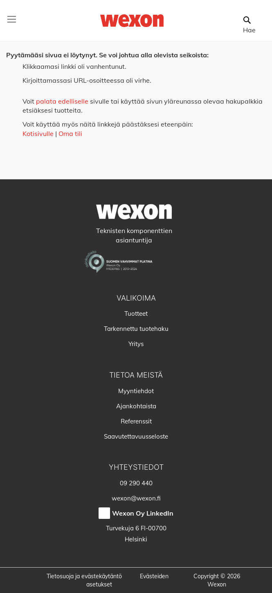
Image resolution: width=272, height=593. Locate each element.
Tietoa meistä (136, 375)
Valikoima (136, 298)
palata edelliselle (62, 101)
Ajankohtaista (136, 406)
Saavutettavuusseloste (136, 436)
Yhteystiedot (136, 467)
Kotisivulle (38, 133)
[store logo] (132, 20)
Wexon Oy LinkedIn (142, 513)
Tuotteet (136, 313)
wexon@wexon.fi (136, 498)
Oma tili (70, 133)
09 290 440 (136, 483)
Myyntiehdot (136, 391)
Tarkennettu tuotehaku (136, 329)
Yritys (136, 344)
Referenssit (136, 421)
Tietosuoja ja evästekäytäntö (84, 576)
